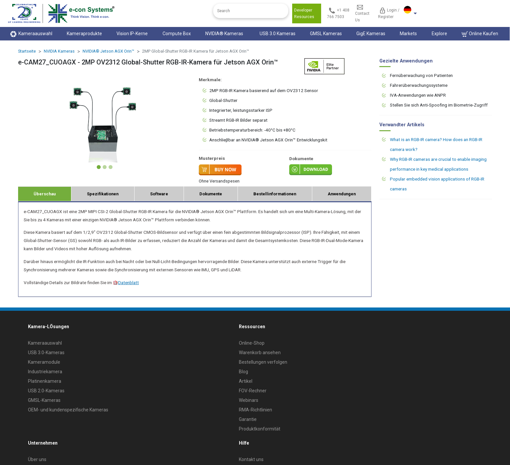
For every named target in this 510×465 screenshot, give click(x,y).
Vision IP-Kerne (132, 33)
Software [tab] (159, 193)
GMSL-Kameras (44, 400)
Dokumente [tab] (210, 193)
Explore (439, 33)
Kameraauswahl (31, 34)
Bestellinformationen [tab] (274, 193)
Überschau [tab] (45, 193)
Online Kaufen (480, 34)
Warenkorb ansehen (260, 352)
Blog (243, 371)
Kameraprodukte (84, 33)
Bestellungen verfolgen (263, 362)
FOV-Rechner (253, 390)
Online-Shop (252, 343)
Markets (408, 33)
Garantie (248, 419)
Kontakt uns (251, 459)
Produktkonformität (259, 428)
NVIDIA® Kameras (225, 33)
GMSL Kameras (326, 33)
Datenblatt (126, 282)
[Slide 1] (99, 167)
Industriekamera (45, 371)
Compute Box (177, 33)
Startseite (27, 51)
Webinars (248, 400)
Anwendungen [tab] (342, 193)
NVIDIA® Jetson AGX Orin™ (108, 51)
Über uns (37, 459)
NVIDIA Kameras (59, 51)
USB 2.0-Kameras (46, 390)
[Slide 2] (105, 167)
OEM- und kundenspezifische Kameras (68, 409)
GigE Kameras (370, 33)
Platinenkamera (44, 381)
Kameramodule (44, 362)
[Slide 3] (111, 167)
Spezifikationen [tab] (102, 193)
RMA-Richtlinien (255, 409)
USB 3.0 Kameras (277, 33)
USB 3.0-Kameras (46, 352)
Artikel (245, 381)
